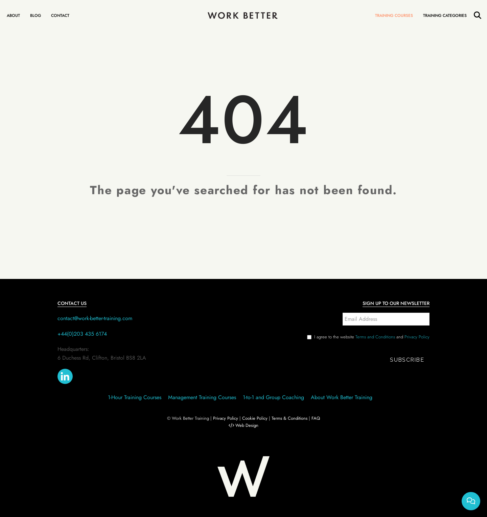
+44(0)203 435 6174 (82, 334)
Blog (35, 15)
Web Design (246, 425)
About (13, 15)
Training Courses (394, 15)
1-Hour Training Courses (134, 397)
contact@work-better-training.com (94, 318)
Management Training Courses (202, 397)
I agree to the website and (372, 337)
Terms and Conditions (375, 337)
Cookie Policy (255, 418)
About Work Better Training (341, 397)
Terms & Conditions (289, 418)
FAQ (315, 418)
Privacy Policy (417, 337)
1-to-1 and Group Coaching (273, 397)
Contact (60, 15)
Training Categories (445, 15)
